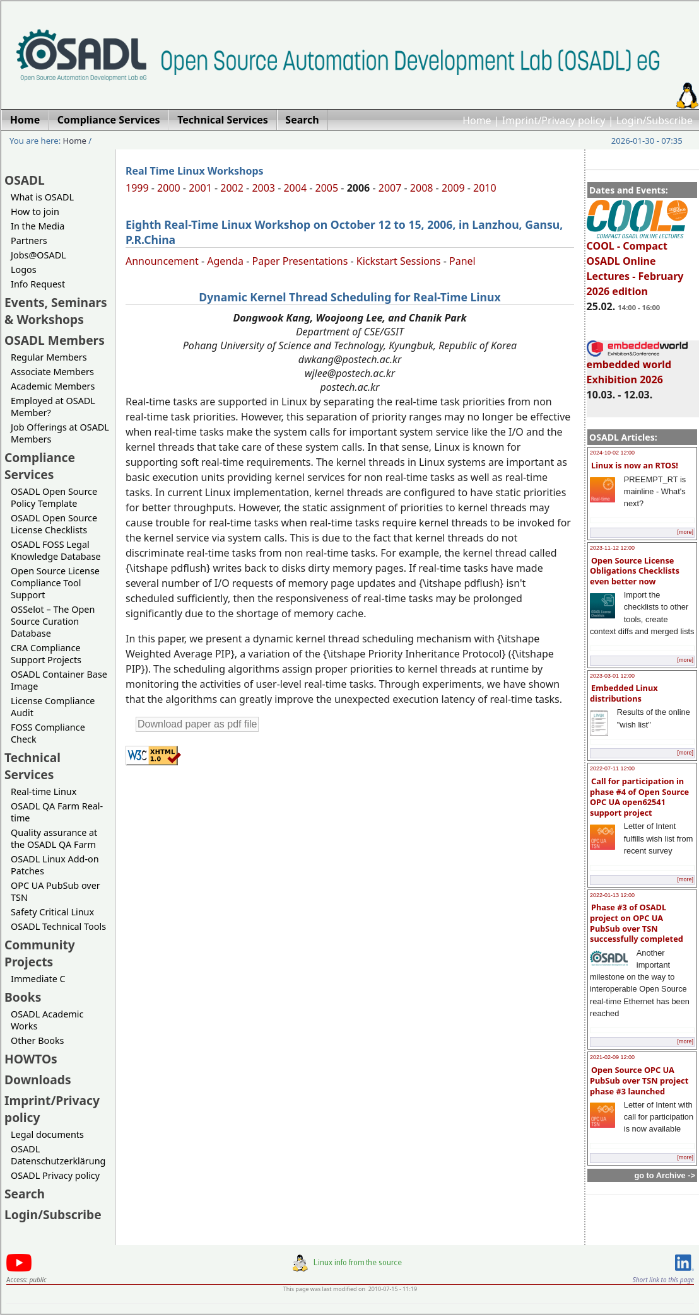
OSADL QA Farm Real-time (57, 812)
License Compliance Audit (53, 707)
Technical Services (32, 766)
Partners (29, 240)
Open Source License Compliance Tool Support (55, 583)
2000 (168, 188)
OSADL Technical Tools (58, 926)
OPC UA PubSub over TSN (55, 891)
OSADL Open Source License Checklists (54, 524)
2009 (453, 188)
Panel (462, 261)
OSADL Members (54, 340)
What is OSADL (42, 197)
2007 (390, 188)
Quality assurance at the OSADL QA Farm (54, 838)
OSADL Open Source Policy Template (54, 497)
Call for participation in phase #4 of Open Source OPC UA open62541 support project (639, 796)
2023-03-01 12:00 (612, 676)
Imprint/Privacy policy (554, 120)
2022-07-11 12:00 (612, 768)
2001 (200, 188)
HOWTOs (30, 1058)
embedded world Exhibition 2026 (637, 366)
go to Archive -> (664, 1175)
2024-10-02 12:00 (612, 452)
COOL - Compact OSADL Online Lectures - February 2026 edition (637, 263)
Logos (24, 269)
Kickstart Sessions (398, 261)
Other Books (37, 1040)
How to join (35, 211)
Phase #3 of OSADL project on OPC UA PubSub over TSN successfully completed (636, 922)
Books (22, 996)
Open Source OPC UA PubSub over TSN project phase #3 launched (639, 1080)
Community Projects (39, 953)
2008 (421, 188)
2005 (327, 188)
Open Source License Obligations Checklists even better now (634, 571)
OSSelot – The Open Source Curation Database (53, 621)
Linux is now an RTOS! (634, 465)
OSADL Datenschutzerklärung (58, 1155)
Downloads (37, 1079)
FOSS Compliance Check (48, 733)
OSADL (24, 179)
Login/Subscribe (654, 120)
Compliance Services (39, 466)
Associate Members (52, 372)
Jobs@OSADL (38, 255)
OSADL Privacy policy (55, 1175)
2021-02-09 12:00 (612, 1057)
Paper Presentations (300, 261)
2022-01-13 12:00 (612, 895)
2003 (263, 188)
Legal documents (47, 1134)
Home (476, 120)
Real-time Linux (43, 791)
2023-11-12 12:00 (612, 548)
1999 (137, 188)
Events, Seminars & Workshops (55, 311)
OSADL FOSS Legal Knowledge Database (56, 550)
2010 (484, 188)
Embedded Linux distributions (624, 693)
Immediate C (38, 979)
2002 (232, 188)
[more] (685, 532)
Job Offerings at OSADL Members (60, 433)
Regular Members (49, 357)
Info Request (38, 284)
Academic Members (53, 386)
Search (24, 1193)
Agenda (225, 261)
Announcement (162, 261)
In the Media (37, 226)
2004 (295, 188)
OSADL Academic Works (47, 1020)
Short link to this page (663, 1279)
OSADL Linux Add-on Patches (55, 865)
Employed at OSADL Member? (53, 407)
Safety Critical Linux (52, 912)
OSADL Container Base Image (59, 680)
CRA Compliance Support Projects (46, 654)
